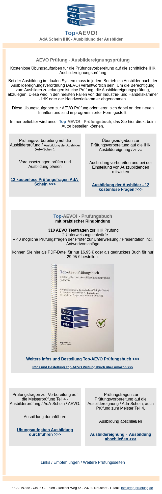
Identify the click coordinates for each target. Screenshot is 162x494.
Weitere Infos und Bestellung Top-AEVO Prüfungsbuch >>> (83, 359)
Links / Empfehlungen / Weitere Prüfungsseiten (83, 462)
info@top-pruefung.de (137, 488)
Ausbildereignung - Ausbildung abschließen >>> (120, 436)
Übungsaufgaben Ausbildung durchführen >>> (45, 432)
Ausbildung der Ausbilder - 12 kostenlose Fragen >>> (120, 187)
